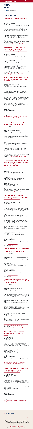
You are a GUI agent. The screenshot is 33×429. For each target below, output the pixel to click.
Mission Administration (23, 116)
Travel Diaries (15, 324)
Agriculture (5, 120)
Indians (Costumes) (21, 191)
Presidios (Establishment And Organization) (11, 116)
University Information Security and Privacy (16, 426)
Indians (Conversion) (22, 400)
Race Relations (17, 156)
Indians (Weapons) (19, 43)
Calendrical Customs (20, 325)
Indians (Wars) (11, 362)
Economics (12, 44)
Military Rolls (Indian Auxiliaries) (19, 362)
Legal (11, 157)
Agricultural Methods (22, 322)
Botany (26, 324)
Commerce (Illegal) (12, 117)
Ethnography (16, 44)
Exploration (6, 328)
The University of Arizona (24, 427)
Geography (12, 120)
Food (27, 322)
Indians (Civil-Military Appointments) (10, 363)
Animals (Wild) (6, 117)
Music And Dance (13, 325)
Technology (12, 192)
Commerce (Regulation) (12, 43)
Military (11, 74)
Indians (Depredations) (7, 322)
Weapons (9, 191)
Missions (24, 120)
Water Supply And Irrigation (8, 324)
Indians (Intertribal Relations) (13, 73)
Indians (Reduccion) (19, 117)
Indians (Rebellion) (11, 156)
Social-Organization (18, 157)
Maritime (23, 327)
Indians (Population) (21, 324)
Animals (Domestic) (15, 322)
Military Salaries (6, 362)
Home (7, 10)
